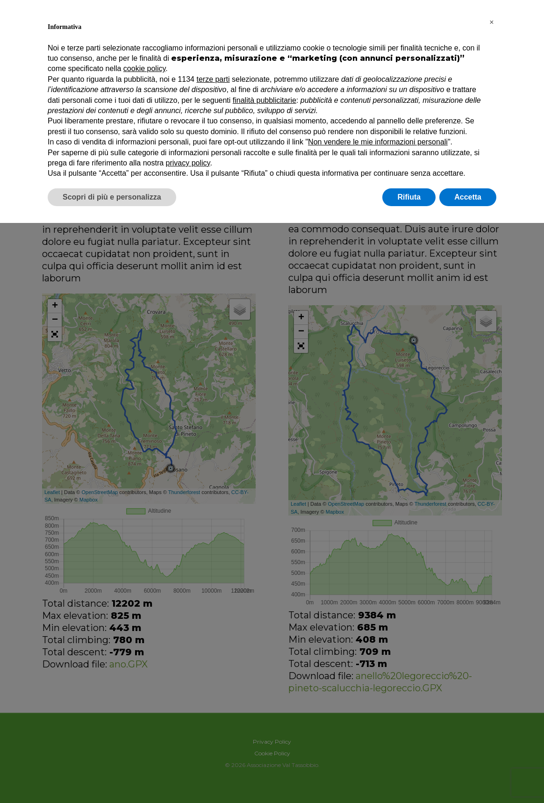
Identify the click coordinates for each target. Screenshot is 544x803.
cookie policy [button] (144, 68)
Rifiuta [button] (409, 197)
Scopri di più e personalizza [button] (112, 197)
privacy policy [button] (188, 163)
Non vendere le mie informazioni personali (378, 142)
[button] (491, 22)
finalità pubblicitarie (264, 100)
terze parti (212, 79)
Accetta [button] (467, 197)
